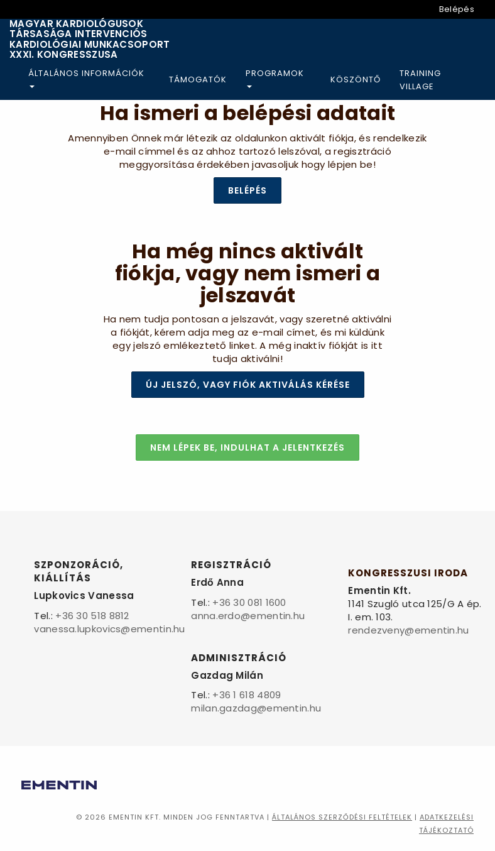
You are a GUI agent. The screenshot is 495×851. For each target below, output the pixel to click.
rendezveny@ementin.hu (408, 630)
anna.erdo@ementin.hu (248, 615)
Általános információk (86, 77)
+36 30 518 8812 (92, 615)
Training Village (420, 79)
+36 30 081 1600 (249, 602)
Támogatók (198, 79)
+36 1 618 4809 (246, 694)
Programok (275, 77)
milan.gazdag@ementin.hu (256, 708)
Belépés (456, 9)
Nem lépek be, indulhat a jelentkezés (247, 447)
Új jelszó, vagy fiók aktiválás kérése (248, 384)
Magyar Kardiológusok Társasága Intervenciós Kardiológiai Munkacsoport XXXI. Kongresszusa (89, 39)
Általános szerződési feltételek (342, 817)
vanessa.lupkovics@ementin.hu (109, 628)
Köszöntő (355, 79)
